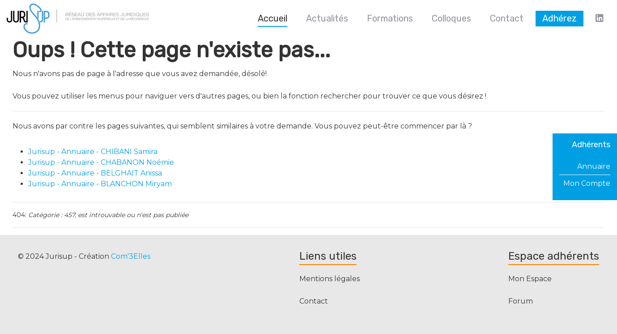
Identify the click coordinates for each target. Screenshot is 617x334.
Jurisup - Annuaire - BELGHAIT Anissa (95, 173)
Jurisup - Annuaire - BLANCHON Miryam (100, 184)
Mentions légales (329, 278)
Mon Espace (530, 278)
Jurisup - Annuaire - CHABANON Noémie (101, 162)
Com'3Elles (130, 256)
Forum (520, 301)
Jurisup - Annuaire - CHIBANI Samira (92, 151)
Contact (313, 301)
